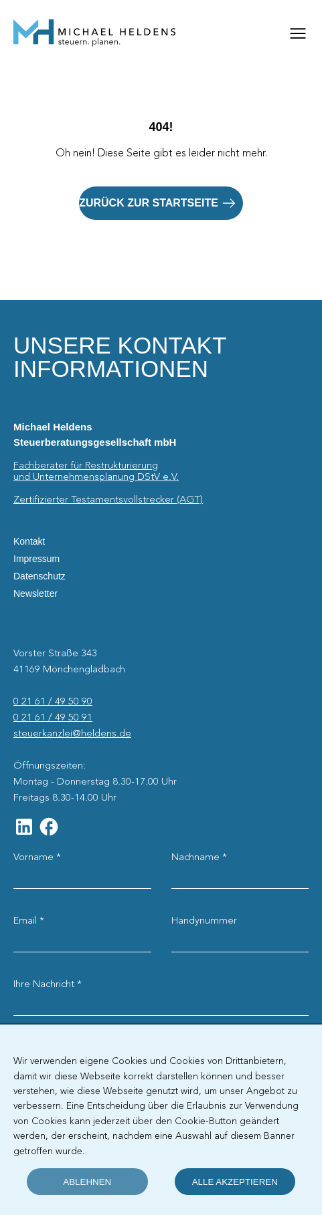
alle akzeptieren (235, 1182)
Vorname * (37, 857)
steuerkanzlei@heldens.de (72, 733)
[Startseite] (94, 33)
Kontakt (29, 541)
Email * (28, 921)
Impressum (36, 558)
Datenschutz (39, 576)
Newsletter (35, 593)
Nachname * (199, 857)
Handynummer (204, 921)
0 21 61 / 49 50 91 (52, 717)
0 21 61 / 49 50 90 (52, 701)
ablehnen (87, 1182)
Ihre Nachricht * (47, 984)
